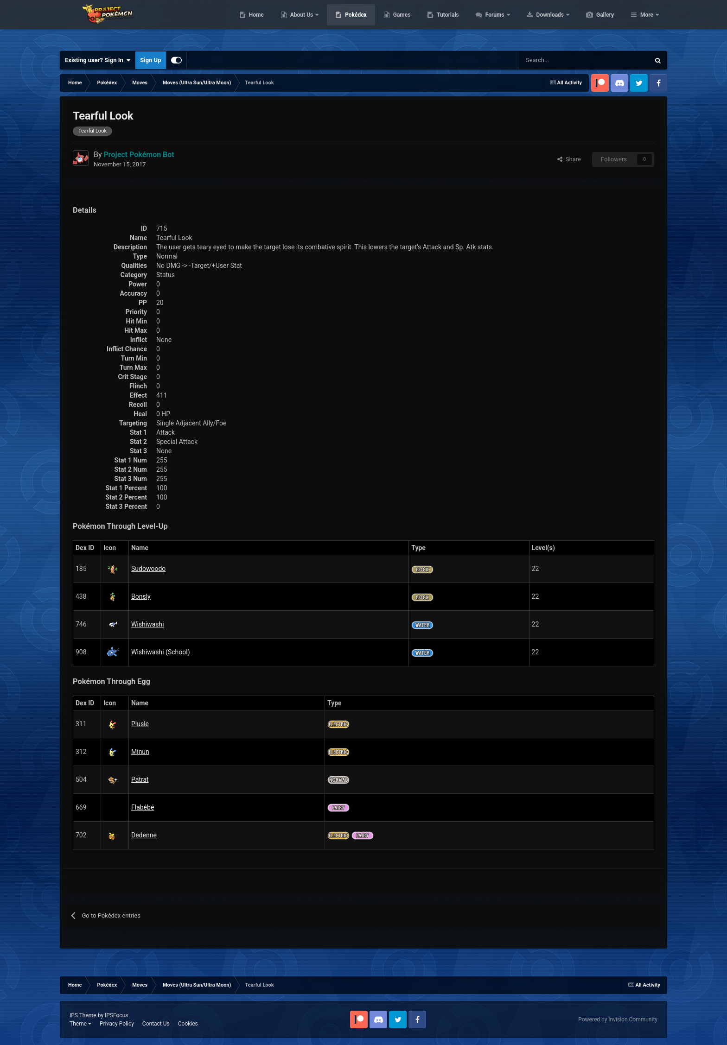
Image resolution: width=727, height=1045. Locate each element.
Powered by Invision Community (617, 1019)
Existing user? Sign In (97, 60)
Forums (539, 23)
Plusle (140, 724)
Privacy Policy (117, 1023)
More (647, 23)
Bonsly (141, 596)
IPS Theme (83, 1015)
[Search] (551, 60)
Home (300, 23)
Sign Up (150, 60)
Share (569, 159)
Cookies (188, 1023)
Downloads (595, 23)
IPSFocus (116, 1015)
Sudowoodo (148, 568)
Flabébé (142, 807)
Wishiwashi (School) (160, 652)
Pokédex (399, 23)
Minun (140, 751)
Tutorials (491, 23)
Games (445, 23)
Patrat (140, 779)
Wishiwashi (147, 624)
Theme (80, 1023)
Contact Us (156, 1023)
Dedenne (144, 835)
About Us (346, 23)
